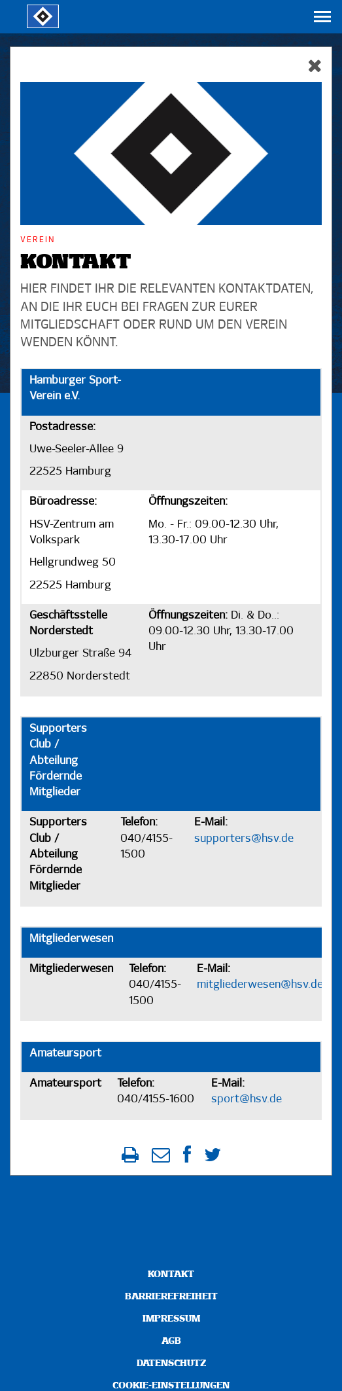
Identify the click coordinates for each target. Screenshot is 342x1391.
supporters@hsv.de (244, 838)
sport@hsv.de (246, 1099)
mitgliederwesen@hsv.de (260, 984)
